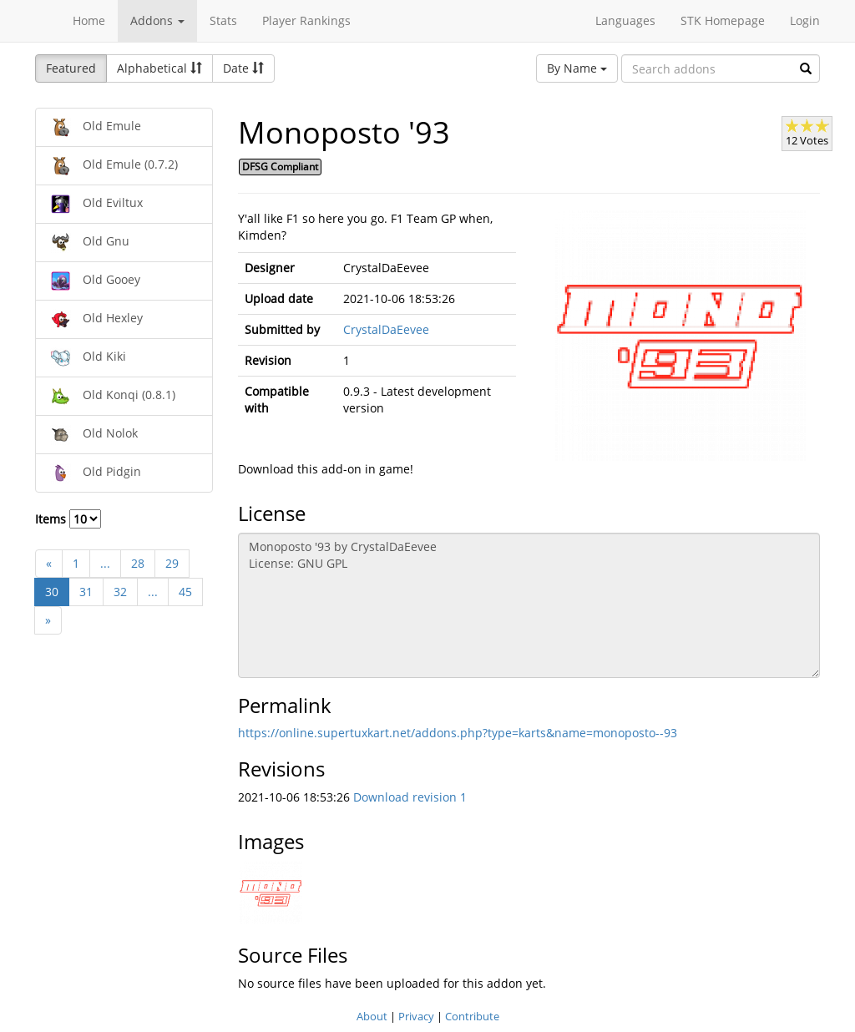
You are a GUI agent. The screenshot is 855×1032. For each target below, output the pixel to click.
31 (86, 591)
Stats (223, 20)
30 (51, 591)
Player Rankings (306, 20)
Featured (71, 68)
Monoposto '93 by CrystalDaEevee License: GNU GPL (529, 605)
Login (805, 20)
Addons (157, 20)
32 (120, 591)
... (105, 563)
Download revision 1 (410, 797)
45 (185, 591)
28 (137, 563)
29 (172, 563)
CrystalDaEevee (386, 329)
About (372, 1016)
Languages (625, 20)
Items (68, 519)
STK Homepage (722, 20)
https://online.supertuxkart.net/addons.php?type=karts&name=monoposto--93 (457, 733)
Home (89, 20)
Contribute (472, 1016)
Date (243, 68)
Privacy (416, 1016)
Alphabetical (159, 68)
